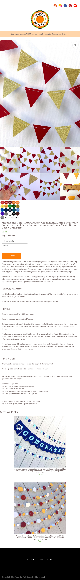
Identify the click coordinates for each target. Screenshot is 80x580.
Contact (41, 560)
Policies (50, 560)
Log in (32, 560)
